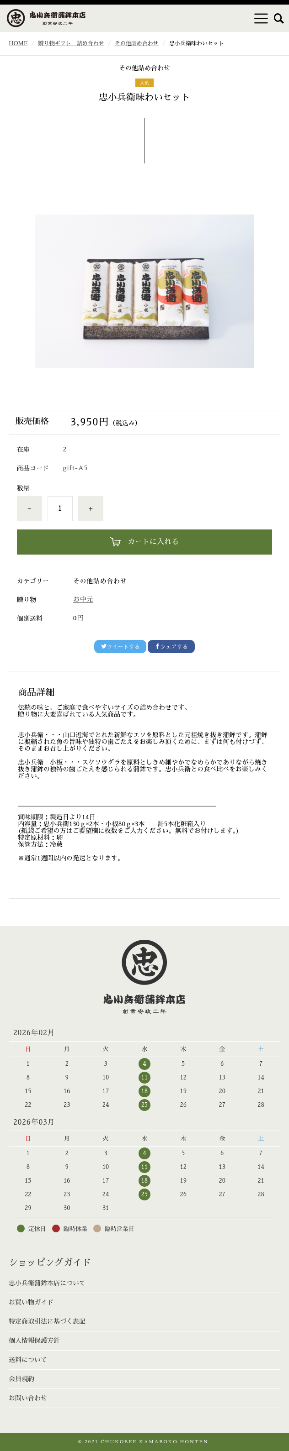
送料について (28, 1360)
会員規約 (21, 1379)
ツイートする (120, 647)
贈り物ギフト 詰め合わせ (71, 43)
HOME (18, 43)
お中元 (83, 599)
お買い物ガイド (31, 1302)
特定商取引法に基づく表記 (47, 1321)
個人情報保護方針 (34, 1340)
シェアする (171, 647)
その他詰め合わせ (137, 43)
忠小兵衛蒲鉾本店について (47, 1283)
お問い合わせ (28, 1398)
